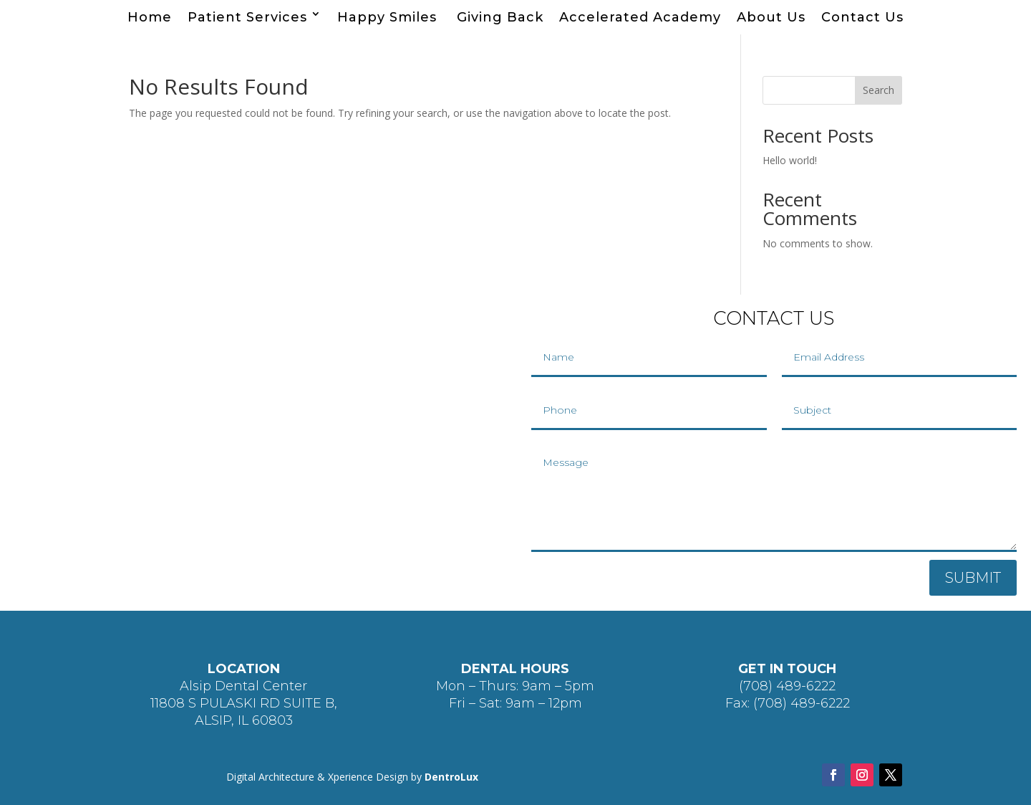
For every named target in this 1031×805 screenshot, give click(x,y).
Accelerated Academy (640, 17)
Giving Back (500, 17)
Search (878, 90)
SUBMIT (973, 577)
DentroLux (451, 776)
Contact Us (862, 17)
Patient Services (247, 17)
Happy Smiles (389, 17)
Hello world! (790, 160)
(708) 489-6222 (787, 686)
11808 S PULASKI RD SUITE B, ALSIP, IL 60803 (243, 711)
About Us (771, 17)
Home (149, 17)
